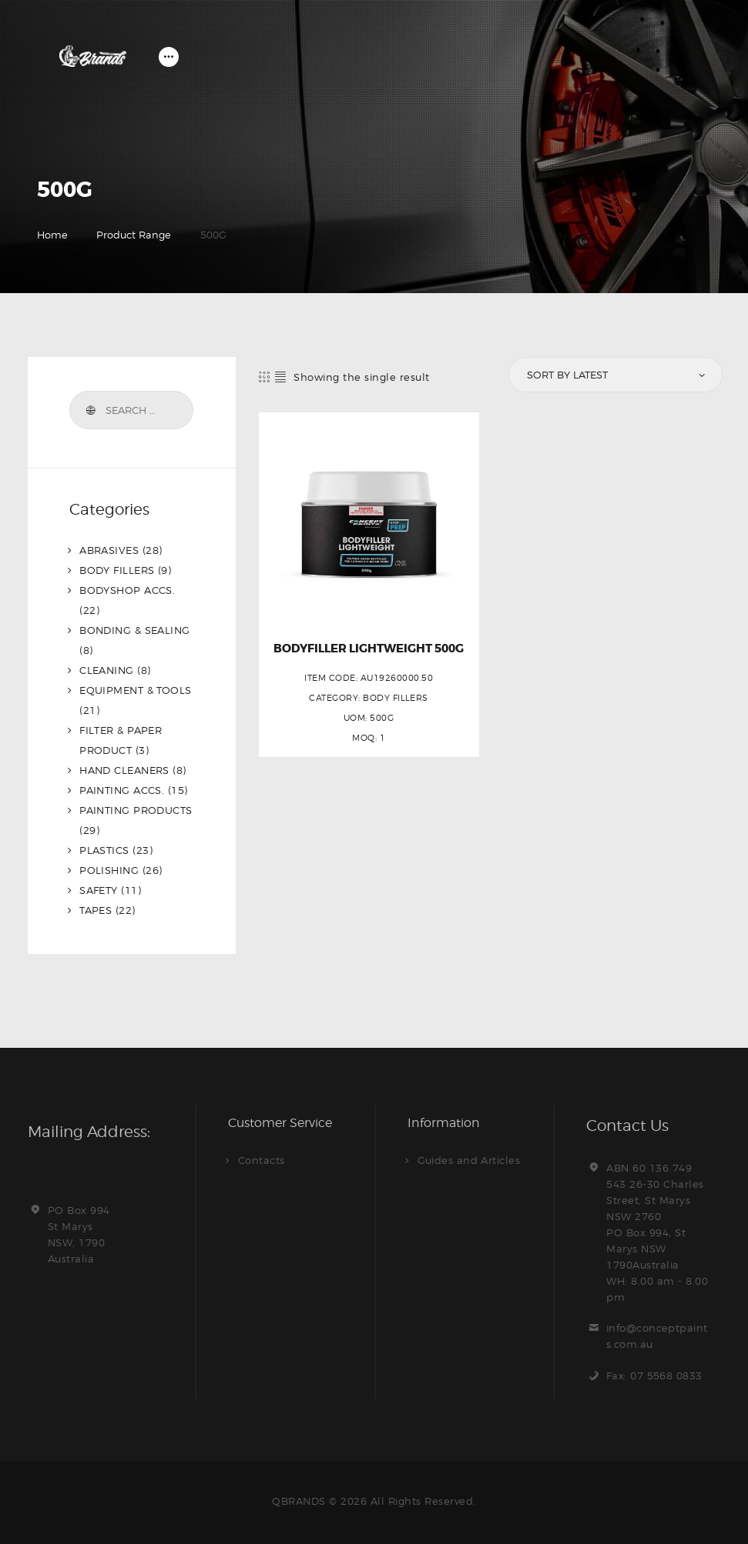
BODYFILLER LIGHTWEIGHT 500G (368, 649)
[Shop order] (614, 375)
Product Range (133, 234)
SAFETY (98, 890)
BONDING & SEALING (135, 630)
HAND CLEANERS (124, 770)
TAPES (95, 910)
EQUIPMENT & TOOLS (136, 690)
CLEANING (106, 670)
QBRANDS (299, 1501)
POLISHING (109, 870)
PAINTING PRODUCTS (136, 810)
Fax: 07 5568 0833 (654, 1375)
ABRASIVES (109, 550)
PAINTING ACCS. (122, 790)
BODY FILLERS (395, 697)
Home (52, 234)
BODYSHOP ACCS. (127, 590)
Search (89, 410)
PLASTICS (104, 850)
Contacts (261, 1160)
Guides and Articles (470, 1160)
